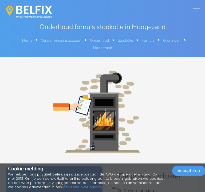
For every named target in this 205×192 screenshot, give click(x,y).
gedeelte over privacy (82, 187)
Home (27, 40)
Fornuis (148, 40)
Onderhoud (100, 40)
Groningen (172, 40)
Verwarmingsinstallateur (61, 40)
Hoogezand (102, 47)
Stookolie (126, 40)
